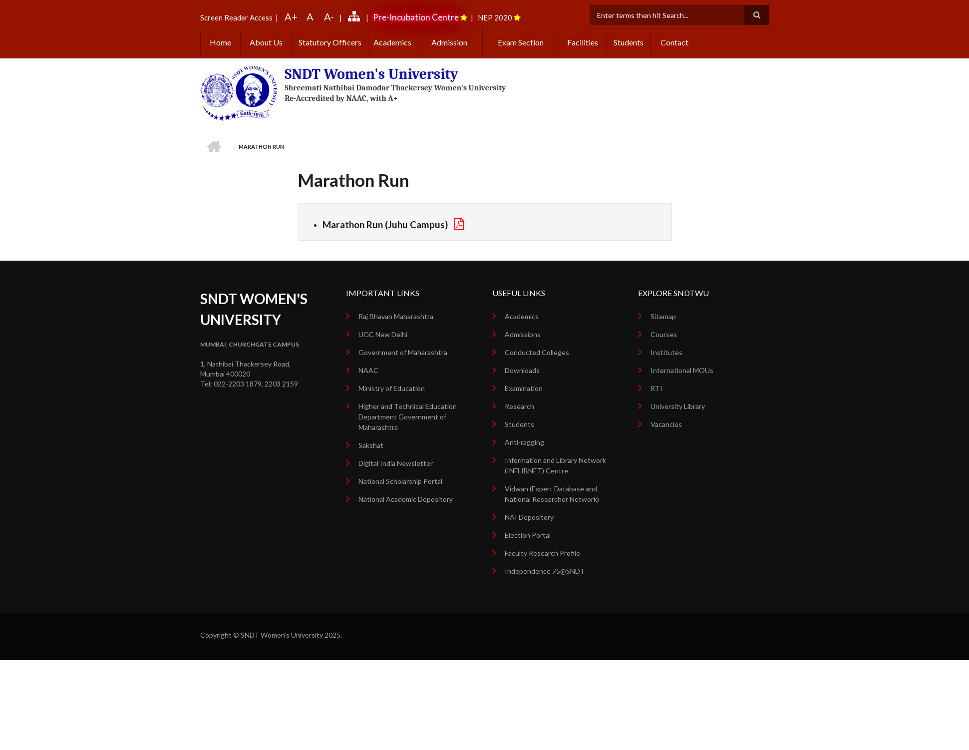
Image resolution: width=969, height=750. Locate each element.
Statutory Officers (330, 42)
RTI (656, 388)
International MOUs (681, 370)
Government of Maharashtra (402, 352)
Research (519, 406)
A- (329, 16)
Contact (674, 42)
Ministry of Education (391, 388)
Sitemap (663, 316)
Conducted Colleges (537, 352)
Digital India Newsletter (395, 463)
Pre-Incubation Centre (415, 17)
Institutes (666, 352)
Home (220, 42)
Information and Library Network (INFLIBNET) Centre (555, 465)
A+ (291, 16)
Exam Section (521, 42)
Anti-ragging (524, 442)
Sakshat (370, 445)
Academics (392, 42)
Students (629, 42)
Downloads (522, 370)
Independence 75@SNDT (545, 571)
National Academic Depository (405, 499)
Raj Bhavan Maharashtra (395, 316)
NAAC (368, 370)
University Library (677, 406)
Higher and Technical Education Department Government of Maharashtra (407, 416)
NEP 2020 (495, 17)
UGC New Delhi (382, 334)
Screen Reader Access (236, 17)
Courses (663, 334)
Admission (449, 42)
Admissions (523, 334)
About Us (266, 42)
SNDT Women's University (371, 74)
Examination (524, 388)
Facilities (582, 42)
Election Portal (528, 535)
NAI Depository (529, 517)
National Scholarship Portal (400, 481)
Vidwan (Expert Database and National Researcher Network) (552, 493)
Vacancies (666, 424)
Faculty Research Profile (542, 553)
